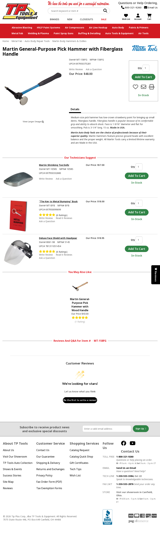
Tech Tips (75, 469)
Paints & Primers (138, 27)
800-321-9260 (131, 7)
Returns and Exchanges (50, 469)
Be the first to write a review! (80, 400)
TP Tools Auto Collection (17, 463)
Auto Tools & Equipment (119, 33)
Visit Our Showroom (15, 456)
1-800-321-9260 (124, 456)
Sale (103, 19)
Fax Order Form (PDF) (49, 482)
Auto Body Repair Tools (37, 41)
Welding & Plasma (38, 33)
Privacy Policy (44, 475)
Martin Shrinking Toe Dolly (54, 164)
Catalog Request (79, 450)
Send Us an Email (126, 467)
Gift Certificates (79, 463)
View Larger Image (33, 121)
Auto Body (118, 27)
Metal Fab (17, 33)
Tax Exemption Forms (49, 488)
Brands (54, 19)
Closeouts (86, 19)
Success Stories (12, 475)
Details (75, 109)
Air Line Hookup (98, 27)
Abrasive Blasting (22, 27)
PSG (138, 521)
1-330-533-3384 (124, 476)
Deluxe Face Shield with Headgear (58, 238)
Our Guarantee (45, 456)
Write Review (76, 69)
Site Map (8, 482)
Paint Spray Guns (63, 33)
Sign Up (140, 428)
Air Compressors (74, 27)
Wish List (75, 475)
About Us (8, 450)
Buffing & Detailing (89, 33)
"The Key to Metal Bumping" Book (58, 201)
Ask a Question (94, 69)
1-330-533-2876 (124, 484)
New (69, 19)
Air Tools (143, 33)
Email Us (151, 7)
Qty (140, 68)
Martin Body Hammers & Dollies (69, 41)
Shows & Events (12, 469)
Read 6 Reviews (64, 218)
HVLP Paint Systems (48, 27)
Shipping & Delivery (48, 463)
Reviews (8, 488)
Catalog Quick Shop (81, 456)
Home (5, 41)
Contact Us (42, 450)
